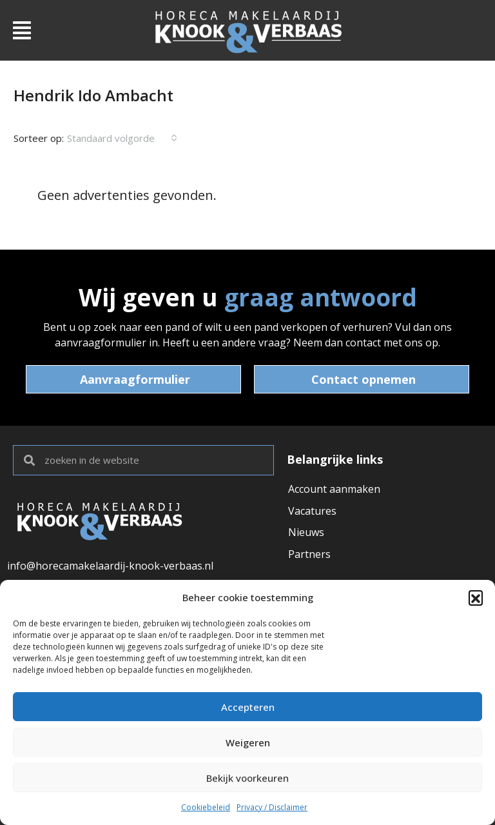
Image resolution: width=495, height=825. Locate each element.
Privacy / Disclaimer (272, 807)
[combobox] (122, 138)
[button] (475, 597)
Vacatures (312, 511)
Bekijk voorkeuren (247, 777)
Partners (309, 555)
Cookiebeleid (205, 807)
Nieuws (306, 533)
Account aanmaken (334, 489)
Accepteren (248, 707)
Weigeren (248, 742)
